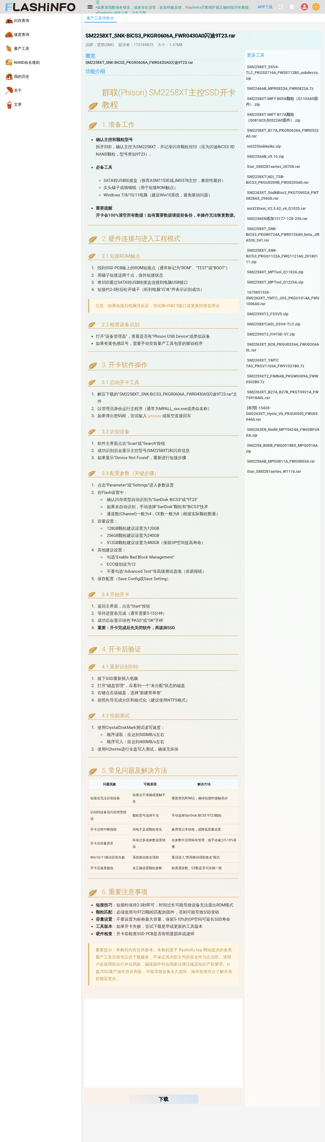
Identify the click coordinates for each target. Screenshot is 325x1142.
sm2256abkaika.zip (264, 146)
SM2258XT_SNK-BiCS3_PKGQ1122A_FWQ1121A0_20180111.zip (282, 256)
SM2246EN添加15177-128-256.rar (277, 218)
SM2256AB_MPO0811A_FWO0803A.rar (281, 461)
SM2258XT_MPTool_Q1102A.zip (275, 272)
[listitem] (41, 21)
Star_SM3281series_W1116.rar (274, 471)
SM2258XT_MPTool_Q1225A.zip (275, 282)
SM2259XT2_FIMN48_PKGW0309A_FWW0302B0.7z (282, 379)
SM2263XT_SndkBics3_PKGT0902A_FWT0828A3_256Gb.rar (282, 195)
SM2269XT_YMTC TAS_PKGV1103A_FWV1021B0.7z (275, 363)
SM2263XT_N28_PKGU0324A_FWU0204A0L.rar (282, 347)
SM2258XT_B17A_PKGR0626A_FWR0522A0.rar (282, 133)
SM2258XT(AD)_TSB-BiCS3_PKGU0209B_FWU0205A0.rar (277, 179)
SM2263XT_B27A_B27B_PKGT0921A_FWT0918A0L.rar (282, 395)
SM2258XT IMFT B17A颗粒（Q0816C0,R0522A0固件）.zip (273, 117)
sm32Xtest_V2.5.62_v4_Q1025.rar (276, 208)
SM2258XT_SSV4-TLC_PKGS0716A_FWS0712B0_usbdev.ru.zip (282, 73)
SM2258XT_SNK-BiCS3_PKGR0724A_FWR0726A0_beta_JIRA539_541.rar (283, 234)
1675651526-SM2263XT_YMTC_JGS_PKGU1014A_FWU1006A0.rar (282, 298)
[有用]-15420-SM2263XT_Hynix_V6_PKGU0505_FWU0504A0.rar (282, 414)
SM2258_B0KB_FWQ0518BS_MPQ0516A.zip (282, 448)
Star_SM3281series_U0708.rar (273, 166)
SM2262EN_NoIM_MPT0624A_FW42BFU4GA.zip (282, 432)
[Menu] (90, 7)
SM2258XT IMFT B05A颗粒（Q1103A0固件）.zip (282, 101)
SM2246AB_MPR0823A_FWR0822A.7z (280, 88)
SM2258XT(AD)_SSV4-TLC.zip (273, 324)
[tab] (100, 18)
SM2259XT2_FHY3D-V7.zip (271, 334)
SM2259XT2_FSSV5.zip (267, 314)
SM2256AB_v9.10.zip (265, 156)
